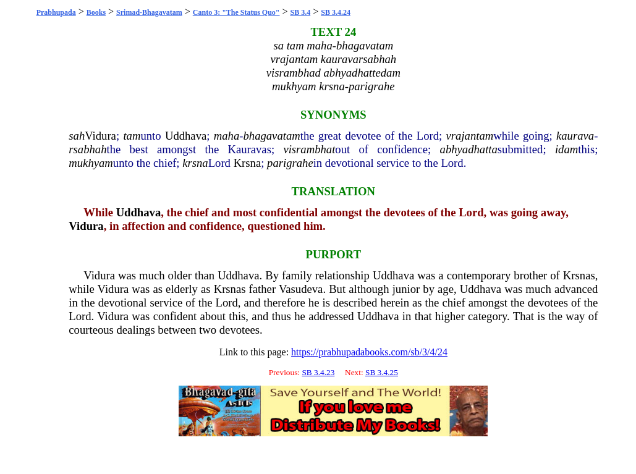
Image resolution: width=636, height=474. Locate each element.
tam (131, 135)
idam (566, 149)
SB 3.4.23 (318, 372)
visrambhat (309, 149)
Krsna (247, 162)
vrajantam (470, 135)
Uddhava (185, 135)
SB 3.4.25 (381, 372)
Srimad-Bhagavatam (149, 12)
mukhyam (91, 162)
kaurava (575, 135)
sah (77, 135)
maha (226, 135)
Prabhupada (56, 12)
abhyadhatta (469, 149)
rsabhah (87, 149)
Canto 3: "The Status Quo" (236, 12)
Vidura (100, 135)
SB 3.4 (300, 12)
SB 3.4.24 (335, 12)
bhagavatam (271, 135)
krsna (195, 162)
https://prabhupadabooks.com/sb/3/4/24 (369, 352)
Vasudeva (301, 288)
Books (96, 12)
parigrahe (290, 162)
